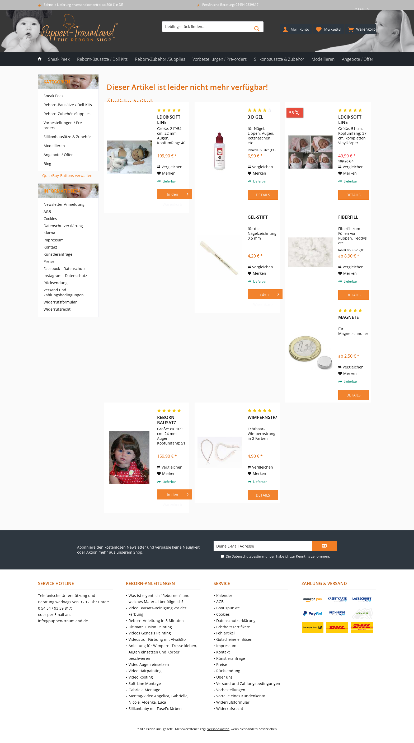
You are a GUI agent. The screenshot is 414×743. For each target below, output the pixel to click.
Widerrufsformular (60, 302)
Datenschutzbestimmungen (253, 556)
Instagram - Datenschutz (65, 275)
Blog (47, 163)
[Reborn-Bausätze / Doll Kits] (102, 59)
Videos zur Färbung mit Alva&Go (157, 639)
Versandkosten (218, 729)
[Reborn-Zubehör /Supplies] (160, 59)
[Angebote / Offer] (357, 59)
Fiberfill (348, 217)
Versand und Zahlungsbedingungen (64, 292)
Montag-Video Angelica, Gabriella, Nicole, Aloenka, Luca (159, 699)
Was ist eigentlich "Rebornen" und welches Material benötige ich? (159, 598)
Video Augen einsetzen (149, 664)
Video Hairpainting (145, 670)
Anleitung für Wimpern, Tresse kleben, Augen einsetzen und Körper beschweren (163, 652)
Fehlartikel (225, 632)
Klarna (49, 232)
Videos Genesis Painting (150, 632)
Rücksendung (56, 282)
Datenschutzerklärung (63, 225)
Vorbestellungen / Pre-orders (63, 125)
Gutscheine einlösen (234, 639)
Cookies (50, 218)
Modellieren (54, 145)
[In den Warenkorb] (174, 194)
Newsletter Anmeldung (64, 204)
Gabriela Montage (144, 689)
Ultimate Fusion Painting (150, 626)
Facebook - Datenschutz (65, 268)
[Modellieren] (323, 59)
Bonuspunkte (228, 607)
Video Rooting (141, 677)
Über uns (224, 677)
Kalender (224, 595)
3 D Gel (255, 117)
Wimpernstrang (262, 417)
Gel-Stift (258, 217)
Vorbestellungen (230, 689)
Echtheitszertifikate (233, 626)
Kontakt (50, 247)
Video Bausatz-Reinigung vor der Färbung (157, 611)
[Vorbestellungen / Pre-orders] (219, 59)
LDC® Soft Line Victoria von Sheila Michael (169, 119)
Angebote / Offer (58, 154)
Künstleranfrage (58, 254)
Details (263, 194)
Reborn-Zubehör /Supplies (67, 113)
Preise (49, 261)
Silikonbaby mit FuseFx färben (155, 708)
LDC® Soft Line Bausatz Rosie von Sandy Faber (352, 119)
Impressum (54, 239)
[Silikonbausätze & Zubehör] (279, 59)
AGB (47, 211)
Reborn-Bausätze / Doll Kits (68, 104)
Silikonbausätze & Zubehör (67, 136)
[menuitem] (360, 29)
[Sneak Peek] (58, 59)
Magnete (348, 317)
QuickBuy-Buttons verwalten (67, 175)
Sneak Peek (53, 95)
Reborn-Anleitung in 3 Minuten (156, 620)
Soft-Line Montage (145, 683)
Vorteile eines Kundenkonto (240, 695)
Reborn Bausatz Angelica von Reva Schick (167, 420)
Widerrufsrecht (57, 309)
